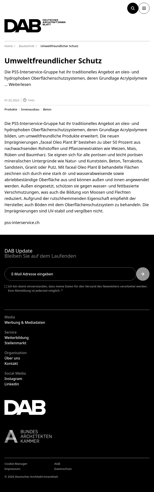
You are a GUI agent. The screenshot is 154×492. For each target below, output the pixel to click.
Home (8, 46)
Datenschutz (63, 469)
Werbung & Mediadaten (24, 322)
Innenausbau (30, 109)
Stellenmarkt (15, 342)
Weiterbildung (16, 337)
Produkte (10, 109)
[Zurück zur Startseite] (35, 25)
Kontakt (11, 363)
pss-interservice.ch (22, 222)
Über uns (12, 358)
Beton (47, 109)
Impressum (12, 469)
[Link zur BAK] (77, 436)
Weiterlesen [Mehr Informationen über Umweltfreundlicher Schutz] (20, 84)
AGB (57, 464)
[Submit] (143, 274)
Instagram (13, 378)
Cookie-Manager (15, 464)
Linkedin (11, 384)
